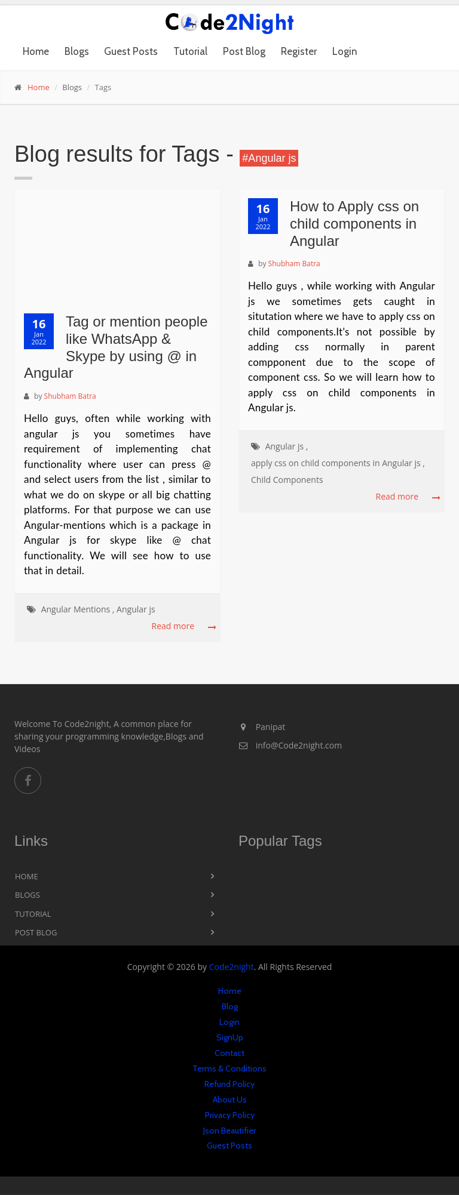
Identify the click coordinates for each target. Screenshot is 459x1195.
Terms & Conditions (229, 1068)
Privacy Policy (230, 1115)
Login (344, 51)
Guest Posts (131, 51)
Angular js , (286, 446)
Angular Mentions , (78, 609)
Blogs (77, 51)
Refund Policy (229, 1084)
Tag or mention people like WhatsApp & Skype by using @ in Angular (116, 347)
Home (36, 51)
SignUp (229, 1037)
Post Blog (244, 51)
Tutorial (190, 51)
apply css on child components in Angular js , (338, 463)
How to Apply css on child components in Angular (354, 223)
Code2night (231, 966)
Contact (229, 1053)
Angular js (136, 609)
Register (299, 51)
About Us (230, 1099)
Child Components (287, 479)
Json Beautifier (229, 1130)
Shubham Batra (70, 396)
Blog (230, 1006)
